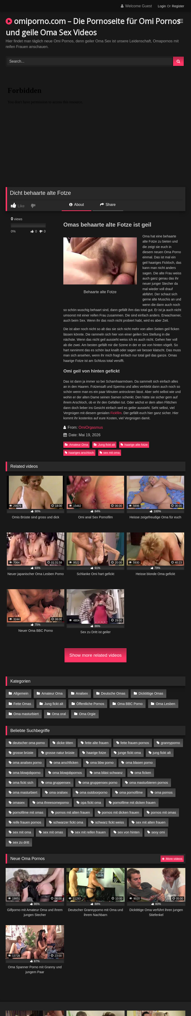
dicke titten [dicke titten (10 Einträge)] (65, 742)
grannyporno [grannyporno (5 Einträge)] (170, 742)
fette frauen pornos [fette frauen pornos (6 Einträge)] (135, 742)
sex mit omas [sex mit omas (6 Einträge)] (53, 831)
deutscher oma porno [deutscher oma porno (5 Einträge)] (29, 742)
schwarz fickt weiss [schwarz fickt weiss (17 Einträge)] (109, 821)
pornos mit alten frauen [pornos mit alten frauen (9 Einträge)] (72, 811)
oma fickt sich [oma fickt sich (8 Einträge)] (23, 782)
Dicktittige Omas (150, 693)
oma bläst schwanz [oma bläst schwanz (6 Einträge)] (108, 771)
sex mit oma (110, 452)
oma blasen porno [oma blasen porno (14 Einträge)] (139, 762)
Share (108, 205)
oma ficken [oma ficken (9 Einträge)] (143, 771)
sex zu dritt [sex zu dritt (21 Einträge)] (21, 841)
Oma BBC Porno (129, 703)
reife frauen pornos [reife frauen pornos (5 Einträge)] (27, 821)
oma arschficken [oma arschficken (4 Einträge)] (66, 762)
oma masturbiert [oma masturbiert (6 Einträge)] (25, 791)
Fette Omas (22, 703)
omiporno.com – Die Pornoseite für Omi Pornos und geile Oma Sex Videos (93, 26)
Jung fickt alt (104, 444)
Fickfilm (116, 413)
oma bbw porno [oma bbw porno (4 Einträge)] (102, 762)
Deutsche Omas (112, 693)
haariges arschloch (79, 452)
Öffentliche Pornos (90, 703)
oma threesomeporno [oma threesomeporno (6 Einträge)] (53, 801)
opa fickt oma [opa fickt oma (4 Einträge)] (91, 801)
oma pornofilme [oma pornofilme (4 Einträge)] (131, 791)
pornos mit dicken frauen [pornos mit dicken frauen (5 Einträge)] (120, 811)
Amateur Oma (76, 444)
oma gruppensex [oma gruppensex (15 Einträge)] (57, 782)
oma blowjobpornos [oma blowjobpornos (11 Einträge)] (67, 771)
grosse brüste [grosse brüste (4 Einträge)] (23, 752)
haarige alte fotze (134, 444)
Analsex (81, 693)
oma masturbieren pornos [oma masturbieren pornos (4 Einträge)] (148, 782)
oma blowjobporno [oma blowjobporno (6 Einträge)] (27, 771)
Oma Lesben (164, 703)
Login (162, 6)
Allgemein (20, 693)
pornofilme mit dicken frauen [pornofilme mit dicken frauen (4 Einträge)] (134, 801)
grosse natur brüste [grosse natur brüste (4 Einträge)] (59, 752)
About (76, 205)
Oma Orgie (87, 713)
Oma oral (58, 713)
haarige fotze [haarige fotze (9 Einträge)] (96, 752)
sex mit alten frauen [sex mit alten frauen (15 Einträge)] (151, 821)
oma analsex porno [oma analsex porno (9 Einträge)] (27, 762)
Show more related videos (95, 655)
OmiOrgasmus (91, 427)
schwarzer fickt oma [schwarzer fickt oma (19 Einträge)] (68, 821)
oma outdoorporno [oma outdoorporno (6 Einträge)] (93, 791)
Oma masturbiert (26, 713)
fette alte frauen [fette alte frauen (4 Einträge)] (97, 742)
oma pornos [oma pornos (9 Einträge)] (164, 791)
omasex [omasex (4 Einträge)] (18, 801)
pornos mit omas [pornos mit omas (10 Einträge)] (163, 811)
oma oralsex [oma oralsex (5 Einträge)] (58, 791)
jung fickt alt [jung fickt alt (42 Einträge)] (162, 752)
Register (178, 6)
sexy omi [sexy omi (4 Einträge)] (158, 831)
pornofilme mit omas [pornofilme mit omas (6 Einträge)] (28, 811)
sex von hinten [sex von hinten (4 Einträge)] (128, 831)
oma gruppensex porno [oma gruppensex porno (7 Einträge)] (99, 782)
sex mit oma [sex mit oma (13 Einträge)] (22, 831)
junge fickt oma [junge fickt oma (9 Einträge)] (129, 752)
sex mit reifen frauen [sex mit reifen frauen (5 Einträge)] (90, 831)
